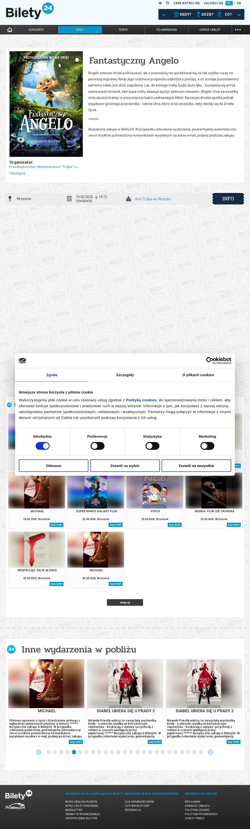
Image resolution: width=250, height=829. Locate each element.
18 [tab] (156, 752)
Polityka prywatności (201, 814)
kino (79, 30)
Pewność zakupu (197, 806)
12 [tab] (118, 752)
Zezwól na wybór (125, 465)
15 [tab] (137, 752)
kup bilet (56, 524)
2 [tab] (55, 752)
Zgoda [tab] (51, 375)
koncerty (36, 30)
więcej (125, 602)
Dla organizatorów (139, 801)
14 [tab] (131, 752)
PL (229, 3)
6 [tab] (80, 752)
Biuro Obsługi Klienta (81, 801)
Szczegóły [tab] (125, 375)
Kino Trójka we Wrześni (153, 199)
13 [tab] (125, 752)
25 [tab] (201, 752)
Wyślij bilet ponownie (81, 806)
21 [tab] (175, 752)
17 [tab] (150, 752)
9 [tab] (99, 752)
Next (210, 752)
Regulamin (192, 801)
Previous (38, 752)
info (228, 198)
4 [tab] (67, 752)
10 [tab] (106, 752)
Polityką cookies (141, 400)
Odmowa (53, 465)
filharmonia (166, 30)
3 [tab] (61, 752)
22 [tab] (182, 752)
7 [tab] (86, 752)
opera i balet (210, 30)
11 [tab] (112, 752)
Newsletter (73, 810)
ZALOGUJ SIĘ (213, 3)
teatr (123, 30)
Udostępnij (17, 173)
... (238, 29)
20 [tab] (169, 752)
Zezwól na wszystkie (196, 465)
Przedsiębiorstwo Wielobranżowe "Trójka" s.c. (44, 167)
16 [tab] (144, 752)
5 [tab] (74, 752)
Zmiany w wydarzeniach (82, 814)
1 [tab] (48, 752)
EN (239, 3)
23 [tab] (188, 752)
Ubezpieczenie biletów (81, 818)
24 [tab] (194, 752)
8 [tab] (93, 752)
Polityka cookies (197, 810)
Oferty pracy (194, 818)
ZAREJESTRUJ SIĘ (187, 3)
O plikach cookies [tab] (198, 375)
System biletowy (137, 806)
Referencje (133, 810)
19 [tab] (163, 752)
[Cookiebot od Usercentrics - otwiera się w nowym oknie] (209, 360)
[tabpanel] (46, 702)
